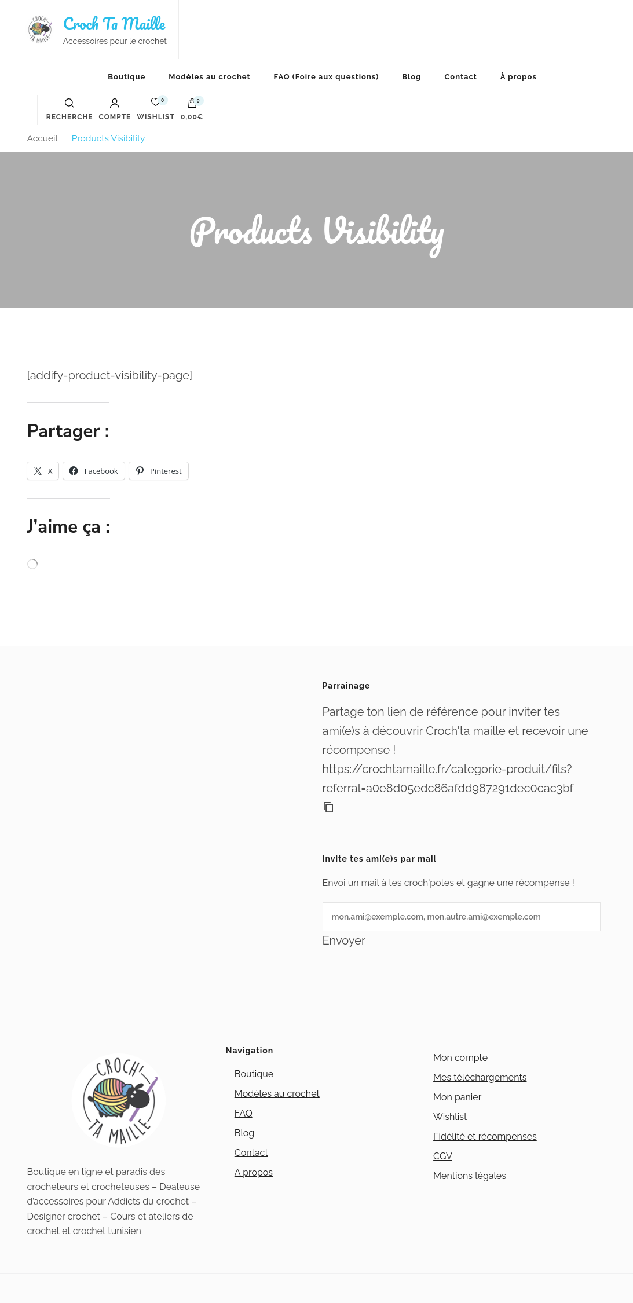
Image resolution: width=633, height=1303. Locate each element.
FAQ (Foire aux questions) (326, 76)
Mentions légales (469, 1175)
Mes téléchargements (479, 1077)
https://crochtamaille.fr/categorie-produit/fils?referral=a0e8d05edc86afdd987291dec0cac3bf (448, 778)
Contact (460, 76)
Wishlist (450, 1116)
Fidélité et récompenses (485, 1136)
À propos (518, 76)
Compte (115, 109)
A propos (254, 1172)
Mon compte (460, 1057)
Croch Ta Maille (114, 23)
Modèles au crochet (209, 76)
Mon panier (457, 1097)
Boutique (126, 76)
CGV (442, 1156)
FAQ (244, 1113)
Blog (411, 76)
